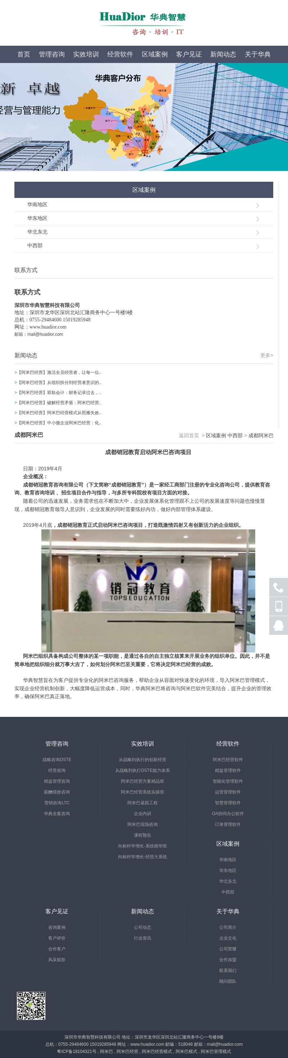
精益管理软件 (228, 770)
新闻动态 (223, 54)
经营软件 (120, 54)
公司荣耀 (228, 948)
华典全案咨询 (57, 813)
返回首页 (189, 435)
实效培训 (86, 54)
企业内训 (142, 813)
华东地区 (37, 218)
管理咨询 (52, 54)
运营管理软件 (228, 792)
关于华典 (258, 54)
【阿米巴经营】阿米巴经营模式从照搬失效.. (59, 412)
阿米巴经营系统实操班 (142, 792)
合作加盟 (228, 959)
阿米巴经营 (127, 1051)
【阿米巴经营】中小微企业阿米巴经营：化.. (59, 422)
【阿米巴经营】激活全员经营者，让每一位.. (59, 372)
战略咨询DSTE (56, 759)
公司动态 (142, 927)
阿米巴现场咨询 (142, 824)
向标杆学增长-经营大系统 (142, 856)
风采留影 (57, 959)
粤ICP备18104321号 (76, 1051)
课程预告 (142, 835)
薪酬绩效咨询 (57, 792)
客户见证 (189, 54)
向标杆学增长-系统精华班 (142, 846)
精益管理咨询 (57, 781)
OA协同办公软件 (228, 813)
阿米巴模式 (186, 1051)
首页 (23, 54)
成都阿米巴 (261, 435)
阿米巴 (106, 1051)
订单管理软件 (228, 824)
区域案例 (155, 54)
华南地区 (37, 204)
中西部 (34, 245)
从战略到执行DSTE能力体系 (142, 770)
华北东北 (37, 232)
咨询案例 (57, 927)
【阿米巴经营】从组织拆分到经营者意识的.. (59, 382)
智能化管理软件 (228, 781)
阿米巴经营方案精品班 (142, 781)
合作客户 (57, 948)
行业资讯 (142, 938)
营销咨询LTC (56, 802)
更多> (266, 355)
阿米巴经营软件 (228, 759)
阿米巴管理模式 (216, 1051)
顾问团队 (228, 981)
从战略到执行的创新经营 (142, 759)
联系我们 (228, 970)
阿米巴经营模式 (157, 1051)
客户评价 (57, 938)
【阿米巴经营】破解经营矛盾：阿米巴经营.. (59, 402)
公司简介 (228, 927)
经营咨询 (57, 770)
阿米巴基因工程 (142, 802)
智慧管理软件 (228, 802)
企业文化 (228, 938)
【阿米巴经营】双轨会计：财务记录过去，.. (59, 392)
